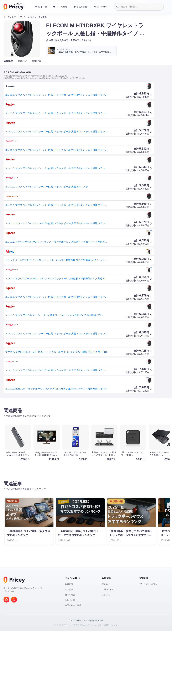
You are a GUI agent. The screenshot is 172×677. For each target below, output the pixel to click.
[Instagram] (6, 645)
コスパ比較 (70, 646)
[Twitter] (14, 645)
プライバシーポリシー (149, 630)
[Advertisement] (86, 423)
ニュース (106, 640)
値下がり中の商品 (73, 651)
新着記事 (69, 630)
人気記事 (69, 635)
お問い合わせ (108, 635)
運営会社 (106, 630)
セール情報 (70, 640)
